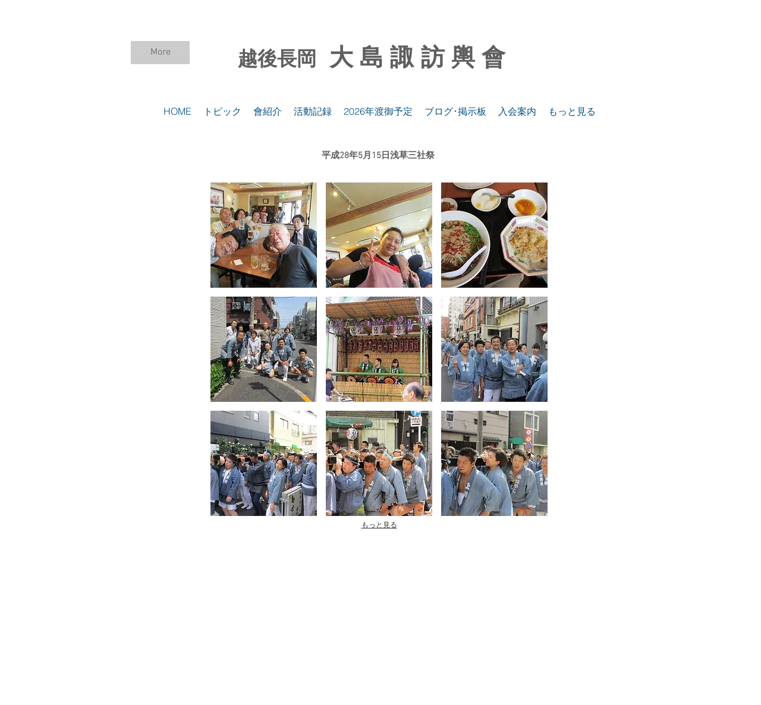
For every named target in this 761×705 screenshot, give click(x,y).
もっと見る (379, 525)
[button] (263, 235)
